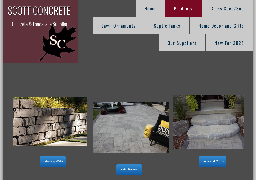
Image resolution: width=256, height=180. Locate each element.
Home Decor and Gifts (221, 25)
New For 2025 (229, 43)
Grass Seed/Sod (227, 8)
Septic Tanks (167, 25)
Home (150, 8)
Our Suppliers (182, 43)
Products (183, 8)
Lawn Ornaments (119, 25)
